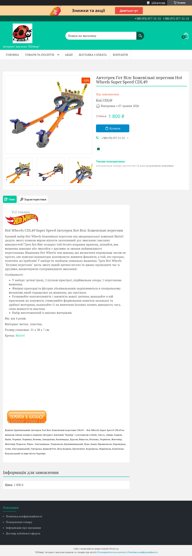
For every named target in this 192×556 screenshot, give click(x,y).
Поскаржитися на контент (112, 552)
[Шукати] (140, 34)
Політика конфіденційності (24, 516)
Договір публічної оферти (23, 533)
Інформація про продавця (23, 528)
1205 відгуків (158, 2)
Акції (69, 55)
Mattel (20, 335)
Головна (12, 55)
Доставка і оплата (93, 55)
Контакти (120, 55)
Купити (114, 128)
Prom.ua (114, 548)
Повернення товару (19, 522)
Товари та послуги (39, 55)
